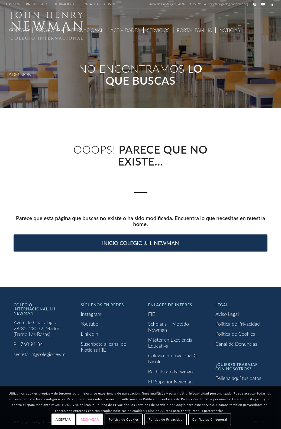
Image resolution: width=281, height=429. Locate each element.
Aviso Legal (227, 314)
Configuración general (209, 419)
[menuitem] (14, 4)
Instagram (91, 314)
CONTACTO (90, 4)
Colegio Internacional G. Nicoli (173, 358)
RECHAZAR (90, 419)
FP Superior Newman (170, 381)
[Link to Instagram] (255, 4)
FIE (151, 314)
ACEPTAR (63, 419)
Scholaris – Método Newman (168, 327)
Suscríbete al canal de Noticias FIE (103, 347)
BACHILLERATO (36, 4)
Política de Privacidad (237, 324)
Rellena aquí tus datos (238, 378)
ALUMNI (109, 4)
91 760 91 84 (28, 344)
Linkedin (89, 334)
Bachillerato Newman (170, 371)
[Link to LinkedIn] (271, 4)
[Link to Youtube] (263, 4)
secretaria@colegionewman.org (46, 354)
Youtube (89, 324)
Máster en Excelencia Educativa (170, 343)
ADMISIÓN (13, 4)
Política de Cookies (235, 334)
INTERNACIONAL (64, 4)
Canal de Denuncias (236, 344)
